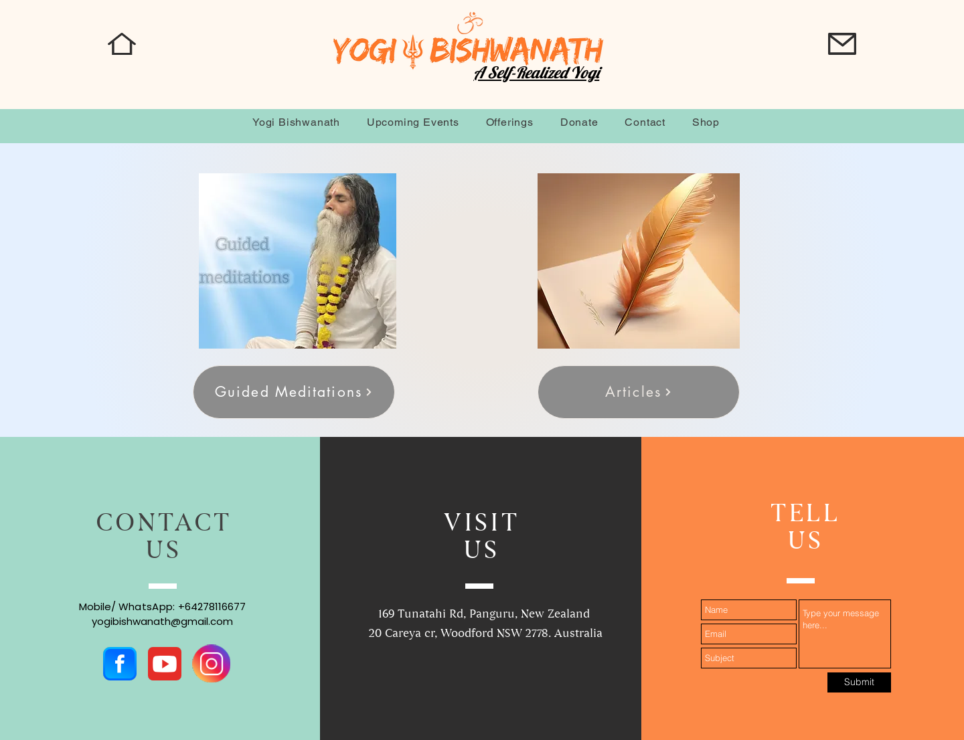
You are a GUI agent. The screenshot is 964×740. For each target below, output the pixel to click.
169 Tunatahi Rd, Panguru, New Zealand (485, 614)
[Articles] (639, 392)
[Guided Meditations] (294, 392)
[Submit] (859, 682)
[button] (842, 44)
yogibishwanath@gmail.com (162, 621)
